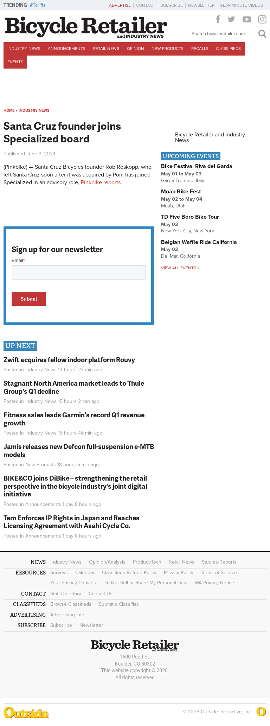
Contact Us (100, 594)
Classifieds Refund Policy (129, 573)
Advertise (120, 5)
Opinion (135, 48)
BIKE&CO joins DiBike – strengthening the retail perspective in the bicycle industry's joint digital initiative (75, 486)
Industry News (23, 48)
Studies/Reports (219, 562)
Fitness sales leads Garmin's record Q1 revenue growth (74, 419)
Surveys (59, 573)
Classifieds (228, 48)
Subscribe (172, 5)
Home (9, 110)
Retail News (106, 48)
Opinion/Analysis (107, 562)
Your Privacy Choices (73, 583)
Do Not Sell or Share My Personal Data (145, 583)
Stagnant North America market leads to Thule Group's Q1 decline (74, 387)
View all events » (180, 267)
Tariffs (39, 5)
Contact (145, 5)
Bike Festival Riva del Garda (196, 166)
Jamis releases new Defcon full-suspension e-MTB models (79, 450)
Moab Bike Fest (181, 191)
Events (15, 61)
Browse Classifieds (70, 604)
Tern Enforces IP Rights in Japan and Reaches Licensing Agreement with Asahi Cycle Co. (72, 522)
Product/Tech (147, 562)
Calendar (85, 573)
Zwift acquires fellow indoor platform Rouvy (69, 359)
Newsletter (201, 5)
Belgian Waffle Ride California (199, 242)
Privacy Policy (178, 573)
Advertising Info (67, 615)
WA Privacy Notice (214, 583)
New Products (168, 48)
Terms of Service (219, 573)
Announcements (66, 48)
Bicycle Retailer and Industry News (210, 137)
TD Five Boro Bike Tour (190, 216)
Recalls (199, 48)
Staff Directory (65, 594)
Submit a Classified (119, 604)
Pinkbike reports (101, 182)
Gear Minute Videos (241, 5)
